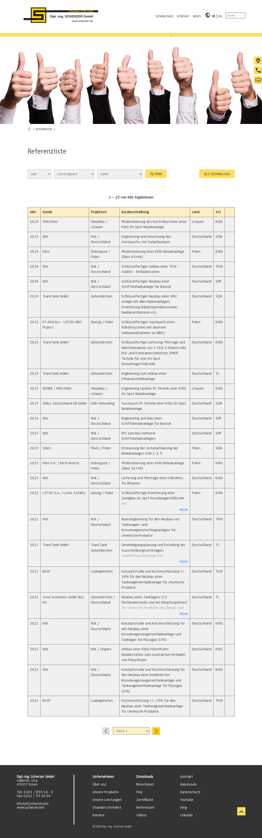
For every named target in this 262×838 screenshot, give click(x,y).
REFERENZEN (105, 32)
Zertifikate (144, 800)
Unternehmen (103, 777)
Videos (141, 815)
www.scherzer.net (31, 807)
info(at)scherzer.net (33, 804)
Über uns (99, 784)
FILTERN (156, 174)
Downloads (144, 777)
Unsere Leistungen (107, 800)
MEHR (183, 510)
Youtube (186, 800)
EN (220, 15)
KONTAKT (183, 15)
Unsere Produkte (106, 792)
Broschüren (145, 784)
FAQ (139, 792)
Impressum (188, 784)
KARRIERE (138, 32)
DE (213, 15)
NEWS (197, 15)
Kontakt (186, 777)
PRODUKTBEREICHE (31, 32)
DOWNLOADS (165, 15)
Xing (183, 807)
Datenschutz (190, 792)
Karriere (99, 815)
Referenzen (145, 807)
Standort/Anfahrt (107, 807)
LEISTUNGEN (70, 32)
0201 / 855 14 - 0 (38, 792)
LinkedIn (186, 815)
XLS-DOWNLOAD (217, 174)
